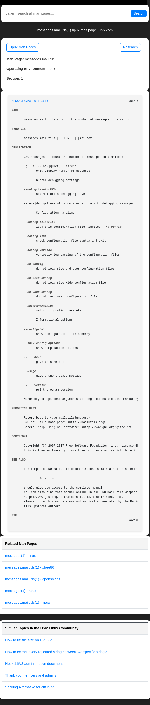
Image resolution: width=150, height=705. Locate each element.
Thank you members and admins (30, 675)
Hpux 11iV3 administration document (34, 664)
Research (130, 47)
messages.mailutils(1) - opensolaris (32, 579)
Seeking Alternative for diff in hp (29, 687)
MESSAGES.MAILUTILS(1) (30, 101)
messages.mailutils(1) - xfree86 (29, 567)
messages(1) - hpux (20, 591)
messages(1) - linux (20, 555)
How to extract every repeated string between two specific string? (56, 652)
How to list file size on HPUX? (28, 640)
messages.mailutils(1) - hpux (27, 602)
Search (139, 13)
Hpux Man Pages (23, 47)
